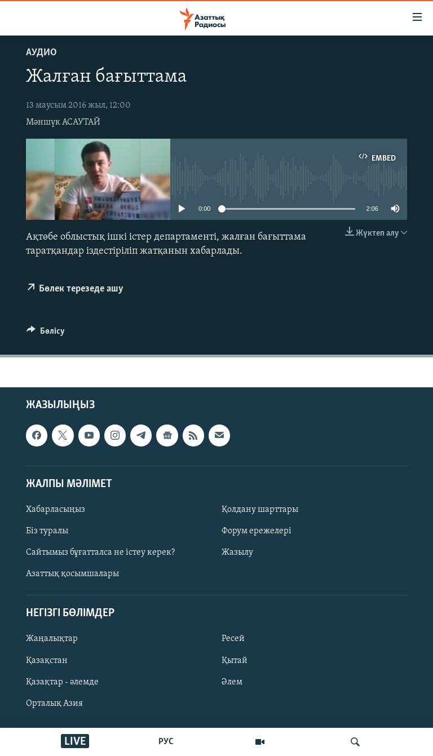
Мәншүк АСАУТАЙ (63, 122)
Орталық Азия (54, 703)
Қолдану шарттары (260, 509)
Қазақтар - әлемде (62, 681)
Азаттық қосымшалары (72, 573)
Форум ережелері (256, 531)
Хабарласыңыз (55, 509)
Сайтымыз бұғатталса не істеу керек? (100, 552)
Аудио (41, 52)
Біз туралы (47, 531)
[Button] (45, 333)
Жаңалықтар (52, 638)
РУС (166, 741)
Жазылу (237, 552)
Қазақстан (47, 660)
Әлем (232, 681)
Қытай (235, 660)
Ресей (233, 638)
